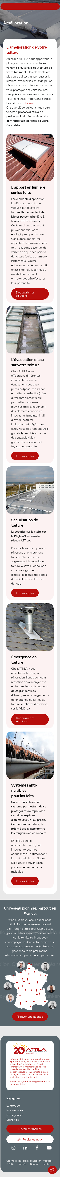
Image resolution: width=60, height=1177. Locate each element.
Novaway (35, 1163)
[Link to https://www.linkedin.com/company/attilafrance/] (25, 1147)
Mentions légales (47, 1162)
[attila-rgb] (30, 1042)
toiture (29, 103)
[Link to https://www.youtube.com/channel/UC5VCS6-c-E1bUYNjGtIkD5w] (49, 1147)
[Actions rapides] (52, 1170)
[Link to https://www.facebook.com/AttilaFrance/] (37, 1147)
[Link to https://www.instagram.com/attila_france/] (13, 1147)
